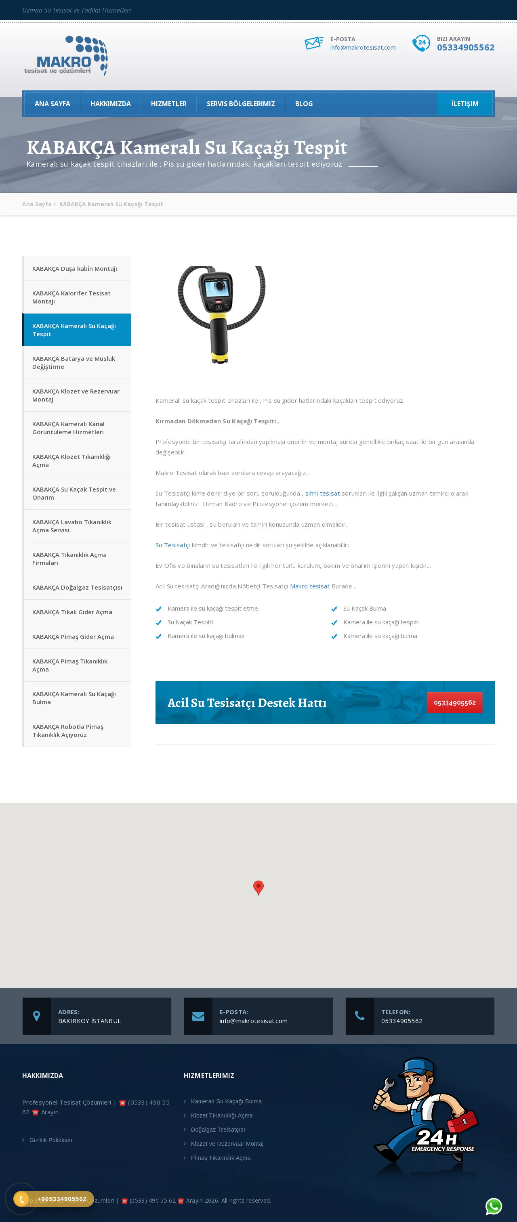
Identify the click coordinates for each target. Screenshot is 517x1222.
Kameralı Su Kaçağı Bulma (226, 1101)
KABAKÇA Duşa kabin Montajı (74, 268)
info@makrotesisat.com (363, 47)
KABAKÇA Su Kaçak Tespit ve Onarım (74, 493)
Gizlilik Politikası (50, 1140)
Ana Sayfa (52, 103)
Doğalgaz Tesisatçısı (218, 1129)
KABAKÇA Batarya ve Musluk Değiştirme (73, 362)
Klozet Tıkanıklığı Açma (222, 1115)
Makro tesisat (309, 586)
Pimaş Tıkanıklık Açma (221, 1158)
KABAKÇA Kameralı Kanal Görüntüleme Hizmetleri (68, 428)
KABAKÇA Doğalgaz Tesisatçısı (77, 587)
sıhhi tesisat (322, 493)
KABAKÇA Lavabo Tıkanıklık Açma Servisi (71, 526)
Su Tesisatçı (173, 545)
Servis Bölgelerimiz (241, 103)
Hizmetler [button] (169, 103)
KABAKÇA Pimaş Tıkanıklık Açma (69, 665)
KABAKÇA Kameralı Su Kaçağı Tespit (74, 330)
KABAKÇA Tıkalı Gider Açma (72, 612)
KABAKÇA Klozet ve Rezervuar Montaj (76, 395)
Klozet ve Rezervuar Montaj (227, 1143)
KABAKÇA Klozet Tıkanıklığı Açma (71, 460)
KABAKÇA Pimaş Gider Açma (73, 636)
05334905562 (466, 47)
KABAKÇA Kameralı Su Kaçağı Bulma (74, 698)
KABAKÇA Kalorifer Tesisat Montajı (71, 297)
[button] (258, 888)
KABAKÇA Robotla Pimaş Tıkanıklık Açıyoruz (67, 730)
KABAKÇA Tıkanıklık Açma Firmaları (69, 558)
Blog (304, 103)
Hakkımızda (110, 103)
